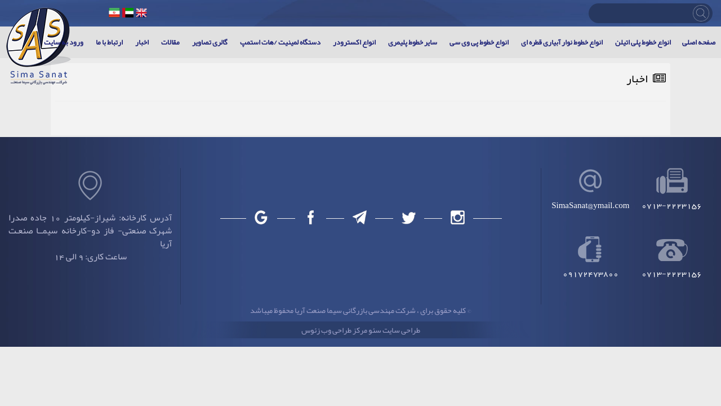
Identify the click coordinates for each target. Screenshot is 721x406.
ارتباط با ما (109, 42)
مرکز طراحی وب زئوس (334, 330)
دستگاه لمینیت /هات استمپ (280, 42)
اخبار (142, 42)
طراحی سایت (400, 330)
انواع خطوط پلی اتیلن (643, 42)
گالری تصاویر (210, 42)
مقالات (170, 42)
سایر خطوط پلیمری (412, 42)
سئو (374, 330)
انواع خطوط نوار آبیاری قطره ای (562, 42)
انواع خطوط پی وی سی (479, 42)
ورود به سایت (63, 42)
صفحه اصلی (698, 42)
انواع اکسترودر (354, 42)
